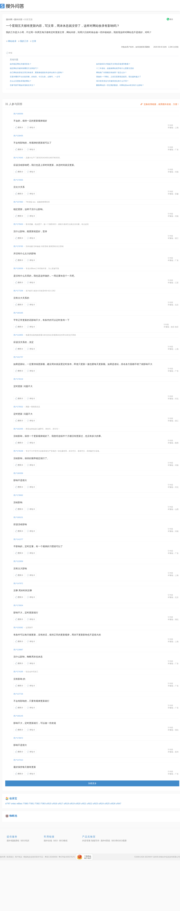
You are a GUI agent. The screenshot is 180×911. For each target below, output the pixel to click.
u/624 (101, 803)
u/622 (90, 803)
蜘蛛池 (13, 815)
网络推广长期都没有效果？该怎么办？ (111, 72)
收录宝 (13, 798)
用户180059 (18, 114)
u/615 (49, 803)
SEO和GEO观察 (119, 840)
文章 (34, 41)
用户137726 (18, 694)
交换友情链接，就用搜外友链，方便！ (159, 104)
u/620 (78, 803)
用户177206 (18, 291)
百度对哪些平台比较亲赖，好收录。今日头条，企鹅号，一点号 (35, 77)
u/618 (66, 803)
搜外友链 (48, 840)
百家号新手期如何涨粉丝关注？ (22, 85)
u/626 (113, 803)
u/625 (107, 803)
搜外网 (9, 19)
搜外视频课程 (13, 840)
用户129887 (18, 650)
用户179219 (18, 379)
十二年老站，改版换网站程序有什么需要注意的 (115, 68)
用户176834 (18, 605)
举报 (9, 53)
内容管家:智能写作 (90, 840)
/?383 (43, 803)
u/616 (55, 803)
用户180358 (18, 473)
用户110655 (18, 335)
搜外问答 (18, 19)
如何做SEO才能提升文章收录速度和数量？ (113, 64)
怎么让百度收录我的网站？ (20, 81)
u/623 (96, 803)
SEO (12, 6)
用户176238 (18, 451)
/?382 (37, 803)
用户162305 (18, 429)
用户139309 (18, 268)
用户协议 (18, 857)
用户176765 (18, 246)
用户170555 (18, 180)
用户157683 (18, 202)
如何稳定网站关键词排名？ (20, 64)
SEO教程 (63, 840)
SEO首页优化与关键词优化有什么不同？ (112, 81)
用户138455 (18, 136)
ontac (14, 803)
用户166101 (18, 517)
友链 (54, 723)
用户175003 (18, 224)
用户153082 (18, 628)
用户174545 (18, 158)
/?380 (26, 803)
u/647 (118, 803)
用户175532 (18, 407)
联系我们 (10, 857)
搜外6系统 (105, 840)
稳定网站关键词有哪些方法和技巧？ (24, 68)
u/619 (72, 803)
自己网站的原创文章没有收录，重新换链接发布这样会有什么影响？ (37, 72)
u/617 (61, 803)
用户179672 (18, 738)
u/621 (84, 803)
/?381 (32, 803)
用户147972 (18, 583)
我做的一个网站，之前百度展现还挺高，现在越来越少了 (118, 77)
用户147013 (18, 760)
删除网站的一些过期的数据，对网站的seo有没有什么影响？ (120, 85)
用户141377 (18, 539)
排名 (123, 364)
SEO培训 (24, 840)
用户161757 (18, 357)
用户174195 (18, 672)
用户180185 (18, 313)
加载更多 (92, 783)
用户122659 (18, 561)
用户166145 (18, 716)
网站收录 (12, 41)
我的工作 (24, 41)
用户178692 (18, 495)
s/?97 (8, 803)
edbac (20, 803)
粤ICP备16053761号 (67, 857)
